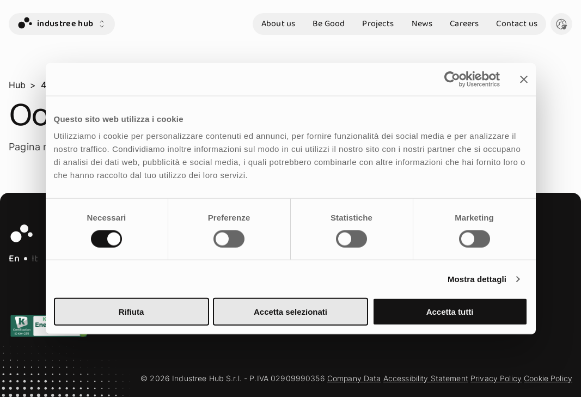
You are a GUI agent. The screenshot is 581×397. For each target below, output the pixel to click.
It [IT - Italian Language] (35, 259)
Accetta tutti (450, 311)
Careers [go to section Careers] (464, 23)
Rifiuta (131, 311)
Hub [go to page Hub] (17, 85)
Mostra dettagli (477, 278)
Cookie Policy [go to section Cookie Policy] (548, 378)
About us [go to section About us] (278, 23)
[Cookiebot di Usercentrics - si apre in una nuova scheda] (452, 79)
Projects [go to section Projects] (378, 23)
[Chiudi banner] (524, 79)
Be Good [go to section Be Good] (329, 23)
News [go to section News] (422, 23)
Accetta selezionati (290, 311)
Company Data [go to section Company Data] (354, 378)
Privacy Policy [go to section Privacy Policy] (496, 378)
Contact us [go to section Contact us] (516, 23)
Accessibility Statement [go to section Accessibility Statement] (425, 378)
